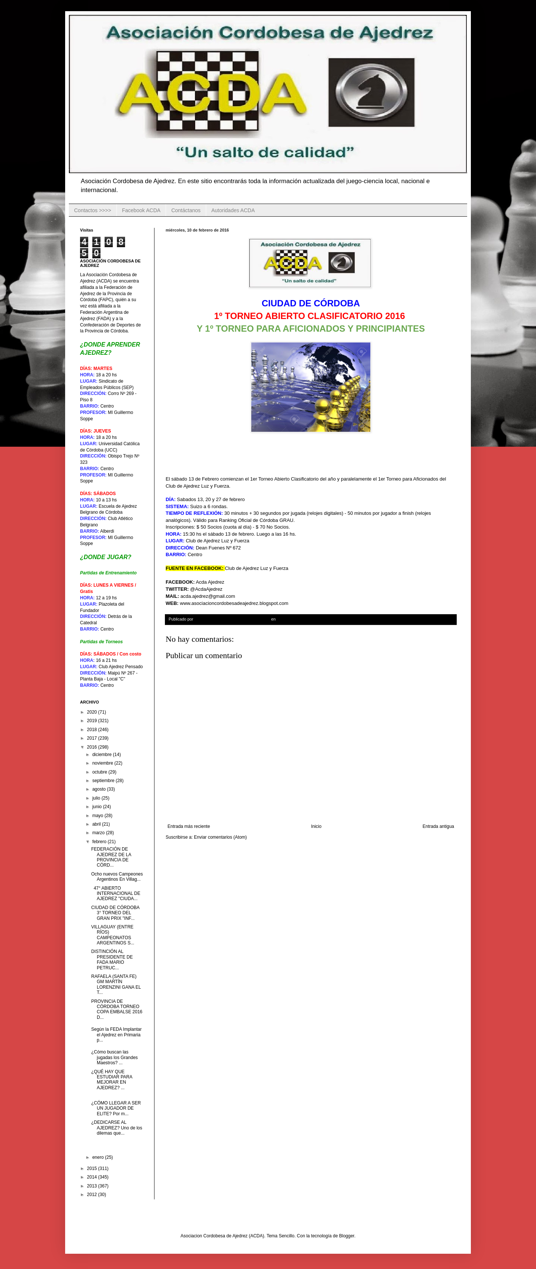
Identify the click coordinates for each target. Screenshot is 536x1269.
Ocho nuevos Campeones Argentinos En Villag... (117, 876)
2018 (92, 729)
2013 (92, 1186)
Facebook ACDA (141, 210)
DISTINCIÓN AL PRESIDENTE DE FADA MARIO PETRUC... (112, 959)
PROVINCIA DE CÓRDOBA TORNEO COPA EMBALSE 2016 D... (117, 1009)
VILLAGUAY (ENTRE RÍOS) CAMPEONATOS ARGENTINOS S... (112, 935)
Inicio (316, 826)
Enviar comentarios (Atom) (220, 837)
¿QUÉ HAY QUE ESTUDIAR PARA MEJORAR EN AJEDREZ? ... (111, 1079)
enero (98, 1157)
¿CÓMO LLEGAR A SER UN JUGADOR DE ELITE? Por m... (116, 1108)
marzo (99, 832)
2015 (92, 1168)
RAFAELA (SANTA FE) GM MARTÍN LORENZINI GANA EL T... (116, 984)
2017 (92, 738)
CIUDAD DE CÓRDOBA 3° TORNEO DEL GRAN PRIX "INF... (115, 913)
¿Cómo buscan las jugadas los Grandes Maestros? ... (114, 1057)
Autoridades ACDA (233, 210)
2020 (92, 712)
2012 (92, 1194)
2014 (92, 1177)
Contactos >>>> (92, 210)
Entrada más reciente (189, 826)
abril (97, 824)
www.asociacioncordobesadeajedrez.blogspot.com (234, 603)
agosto (99, 789)
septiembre (104, 780)
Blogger (346, 1235)
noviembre (103, 763)
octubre (100, 772)
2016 (92, 747)
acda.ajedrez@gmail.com (208, 596)
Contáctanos (186, 210)
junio (97, 806)
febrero (100, 841)
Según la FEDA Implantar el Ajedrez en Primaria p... (116, 1035)
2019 (92, 720)
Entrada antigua (438, 826)
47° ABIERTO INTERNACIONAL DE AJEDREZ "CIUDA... (115, 894)
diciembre (102, 754)
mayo (98, 815)
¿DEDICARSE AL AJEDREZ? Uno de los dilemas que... (116, 1128)
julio (97, 798)
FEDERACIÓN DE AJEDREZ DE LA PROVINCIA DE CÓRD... (111, 857)
